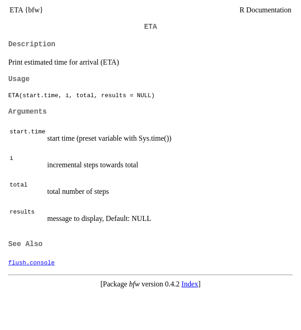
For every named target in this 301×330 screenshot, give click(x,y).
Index (189, 284)
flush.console (31, 262)
